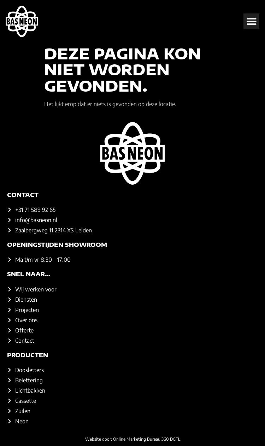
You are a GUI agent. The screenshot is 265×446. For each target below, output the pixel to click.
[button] (251, 21)
